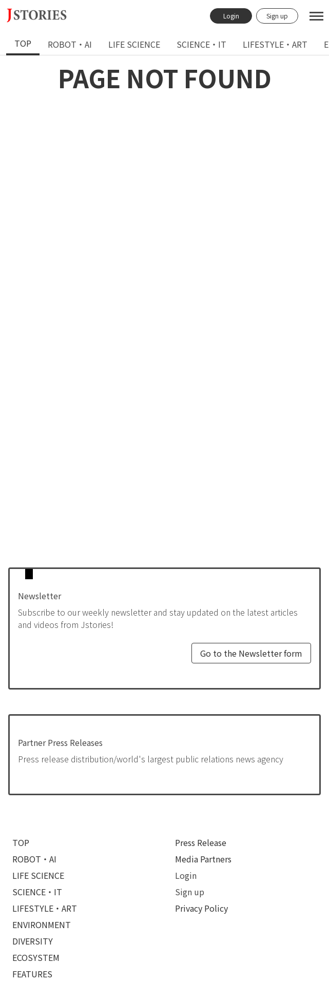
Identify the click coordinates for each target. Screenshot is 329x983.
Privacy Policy (201, 908)
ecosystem (36, 957)
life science (134, 44)
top (22, 43)
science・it (201, 44)
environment (41, 924)
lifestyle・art (275, 44)
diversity (32, 941)
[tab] (23, 44)
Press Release (200, 842)
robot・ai (70, 44)
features (32, 974)
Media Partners (203, 859)
